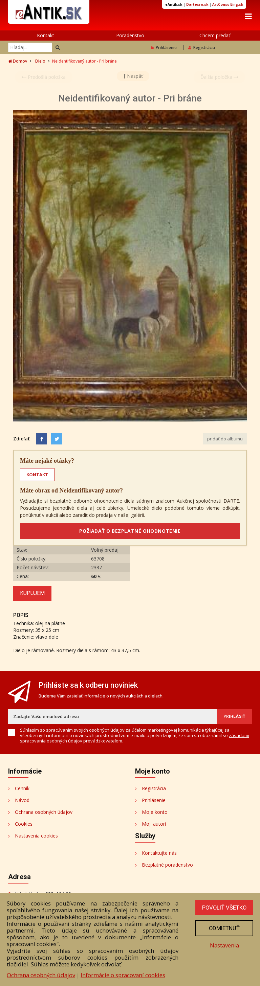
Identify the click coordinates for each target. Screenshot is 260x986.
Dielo (40, 61)
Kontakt (45, 35)
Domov (17, 61)
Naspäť (133, 76)
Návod (22, 800)
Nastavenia (223, 945)
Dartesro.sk (197, 4)
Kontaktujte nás (159, 853)
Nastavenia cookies (36, 835)
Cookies (23, 824)
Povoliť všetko (223, 907)
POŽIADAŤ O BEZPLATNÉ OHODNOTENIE (129, 531)
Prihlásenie (164, 47)
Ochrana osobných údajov (43, 812)
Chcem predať (214, 35)
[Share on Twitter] (56, 438)
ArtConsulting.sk (227, 4)
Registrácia (201, 47)
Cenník (22, 788)
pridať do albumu (225, 439)
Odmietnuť (223, 928)
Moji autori (154, 824)
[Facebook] (41, 438)
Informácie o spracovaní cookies (123, 975)
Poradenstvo (130, 35)
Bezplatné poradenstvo (167, 865)
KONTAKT (37, 475)
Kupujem (32, 593)
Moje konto (155, 812)
